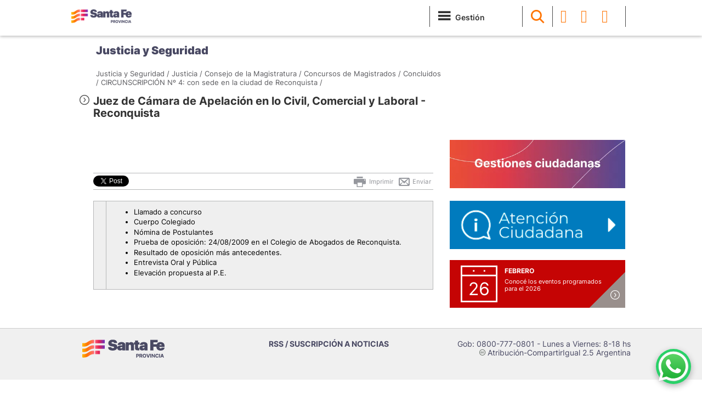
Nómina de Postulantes (173, 232)
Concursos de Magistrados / (352, 73)
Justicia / (187, 73)
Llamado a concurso (168, 211)
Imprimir (372, 181)
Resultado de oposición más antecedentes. (208, 252)
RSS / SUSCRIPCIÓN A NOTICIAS (329, 343)
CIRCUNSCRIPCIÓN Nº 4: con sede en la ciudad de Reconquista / (211, 82)
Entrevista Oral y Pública (175, 262)
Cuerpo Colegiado (164, 221)
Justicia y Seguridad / (132, 73)
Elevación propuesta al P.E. (180, 272)
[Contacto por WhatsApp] (673, 366)
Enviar (414, 181)
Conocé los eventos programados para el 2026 (553, 285)
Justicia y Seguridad (152, 50)
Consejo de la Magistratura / (253, 73)
